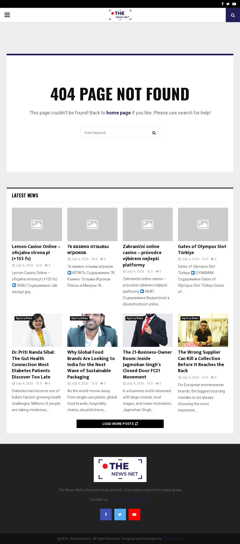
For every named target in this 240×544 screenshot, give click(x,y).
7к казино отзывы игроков (88, 250)
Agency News (24, 318)
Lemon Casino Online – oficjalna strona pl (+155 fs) (36, 253)
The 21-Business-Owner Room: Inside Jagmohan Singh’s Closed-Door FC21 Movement (147, 364)
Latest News (25, 195)
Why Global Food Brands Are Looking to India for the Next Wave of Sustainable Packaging (91, 364)
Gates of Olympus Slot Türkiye (202, 250)
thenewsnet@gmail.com (129, 499)
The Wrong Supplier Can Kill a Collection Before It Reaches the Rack (201, 361)
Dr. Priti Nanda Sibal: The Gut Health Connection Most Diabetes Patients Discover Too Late (33, 364)
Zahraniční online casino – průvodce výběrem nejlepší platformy (142, 256)
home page (118, 112)
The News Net (172, 539)
